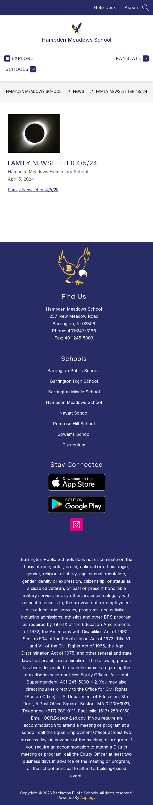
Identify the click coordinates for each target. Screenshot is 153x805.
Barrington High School (74, 381)
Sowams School (73, 434)
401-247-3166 (82, 330)
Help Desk (105, 7)
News (78, 91)
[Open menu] (18, 58)
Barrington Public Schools (74, 370)
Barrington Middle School (74, 391)
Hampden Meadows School (33, 91)
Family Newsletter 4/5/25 (33, 189)
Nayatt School (73, 413)
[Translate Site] (130, 58)
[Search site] (145, 7)
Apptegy (88, 797)
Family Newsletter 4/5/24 (121, 91)
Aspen (131, 7)
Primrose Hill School (74, 423)
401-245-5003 (78, 338)
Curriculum (74, 444)
